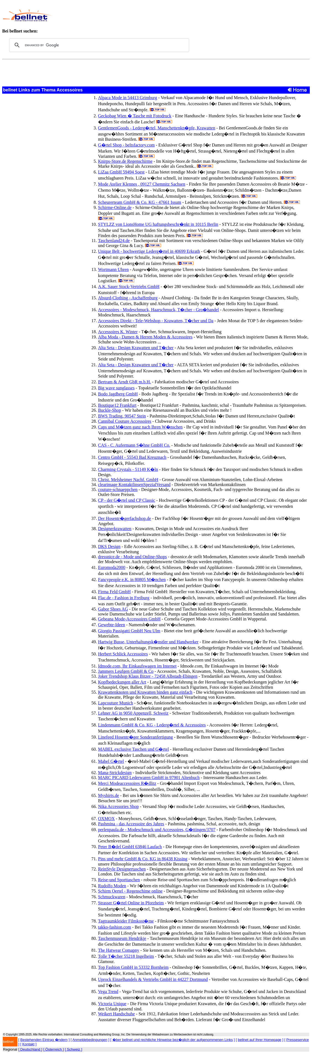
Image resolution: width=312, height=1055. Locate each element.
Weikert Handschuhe (116, 1013)
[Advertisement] (164, 15)
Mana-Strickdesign (115, 772)
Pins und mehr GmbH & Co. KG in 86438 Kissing (142, 858)
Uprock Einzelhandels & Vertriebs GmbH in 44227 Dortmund (153, 979)
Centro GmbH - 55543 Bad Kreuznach (132, 457)
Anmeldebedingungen (89, 1040)
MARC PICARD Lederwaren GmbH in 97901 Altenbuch (149, 777)
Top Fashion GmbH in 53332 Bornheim (133, 967)
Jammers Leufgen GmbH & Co (126, 671)
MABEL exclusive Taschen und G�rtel (133, 749)
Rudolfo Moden (112, 885)
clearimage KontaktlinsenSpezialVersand (134, 484)
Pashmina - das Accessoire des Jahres (131, 823)
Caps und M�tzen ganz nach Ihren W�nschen (140, 427)
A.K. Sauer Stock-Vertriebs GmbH (129, 286)
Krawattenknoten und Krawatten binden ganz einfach (145, 692)
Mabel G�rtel (111, 761)
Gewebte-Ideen (111, 624)
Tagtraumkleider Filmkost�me (126, 921)
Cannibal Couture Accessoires (124, 421)
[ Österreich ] (53, 1049)
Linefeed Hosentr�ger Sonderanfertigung (135, 737)
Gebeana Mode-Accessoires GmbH (129, 619)
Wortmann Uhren (113, 269)
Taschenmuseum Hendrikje (122, 938)
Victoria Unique (112, 1003)
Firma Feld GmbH (114, 591)
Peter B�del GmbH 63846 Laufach (130, 846)
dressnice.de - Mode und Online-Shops (132, 556)
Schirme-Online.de (114, 207)
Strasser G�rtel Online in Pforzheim (131, 903)
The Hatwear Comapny (118, 950)
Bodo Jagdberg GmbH (118, 394)
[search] (98, 45)
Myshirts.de (108, 795)
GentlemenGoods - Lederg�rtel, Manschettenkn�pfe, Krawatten (156, 128)
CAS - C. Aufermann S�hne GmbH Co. (134, 445)
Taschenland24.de (114, 240)
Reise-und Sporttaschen (119, 879)
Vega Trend (108, 991)
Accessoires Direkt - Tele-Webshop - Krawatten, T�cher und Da (155, 320)
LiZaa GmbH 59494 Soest (121, 172)
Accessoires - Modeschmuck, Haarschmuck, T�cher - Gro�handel (158, 309)
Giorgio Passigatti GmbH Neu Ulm (129, 630)
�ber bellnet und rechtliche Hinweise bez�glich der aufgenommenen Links (172, 1040)
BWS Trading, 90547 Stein (122, 416)
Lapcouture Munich (115, 703)
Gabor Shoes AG (113, 609)
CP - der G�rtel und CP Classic (126, 500)
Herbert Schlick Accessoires (123, 654)
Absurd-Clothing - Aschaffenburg (127, 297)
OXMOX (106, 818)
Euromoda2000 (111, 567)
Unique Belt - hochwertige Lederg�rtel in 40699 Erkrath (149, 251)
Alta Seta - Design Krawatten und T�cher (135, 347)
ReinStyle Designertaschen (122, 869)
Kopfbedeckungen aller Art (122, 682)
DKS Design (109, 546)
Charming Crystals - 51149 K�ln (128, 469)
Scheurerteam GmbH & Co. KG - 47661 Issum (139, 202)
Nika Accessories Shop (118, 806)
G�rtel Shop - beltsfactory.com (126, 145)
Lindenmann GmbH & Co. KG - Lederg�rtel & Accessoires (152, 725)
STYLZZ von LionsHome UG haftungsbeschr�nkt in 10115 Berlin (158, 224)
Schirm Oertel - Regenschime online (130, 891)
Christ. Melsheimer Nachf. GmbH (128, 479)
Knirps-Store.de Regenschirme (125, 161)
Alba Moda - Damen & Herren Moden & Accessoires (145, 337)
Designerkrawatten (114, 528)
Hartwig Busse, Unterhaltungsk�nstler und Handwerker (148, 641)
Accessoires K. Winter (118, 331)
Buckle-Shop (109, 410)
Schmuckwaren (111, 896)
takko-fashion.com (114, 927)
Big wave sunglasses (116, 388)
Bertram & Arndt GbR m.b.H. (124, 381)
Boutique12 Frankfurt (117, 405)
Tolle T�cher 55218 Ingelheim (126, 956)
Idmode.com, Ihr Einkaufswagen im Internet (137, 666)
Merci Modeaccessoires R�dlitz (127, 783)
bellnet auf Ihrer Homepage (259, 1040)
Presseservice (297, 1040)
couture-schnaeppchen (118, 489)
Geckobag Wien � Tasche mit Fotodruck (134, 115)
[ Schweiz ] (73, 1049)
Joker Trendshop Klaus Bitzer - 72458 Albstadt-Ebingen (147, 676)
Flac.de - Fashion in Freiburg (123, 597)
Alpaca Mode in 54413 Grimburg (127, 97)
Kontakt (28, 1044)
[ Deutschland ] (30, 1049)
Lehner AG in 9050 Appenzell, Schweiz (133, 713)
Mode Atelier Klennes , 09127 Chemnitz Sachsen (141, 184)
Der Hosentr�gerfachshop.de (124, 518)
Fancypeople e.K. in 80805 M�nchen (132, 579)
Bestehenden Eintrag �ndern (44, 1040)
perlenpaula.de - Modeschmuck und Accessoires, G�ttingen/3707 (156, 829)
